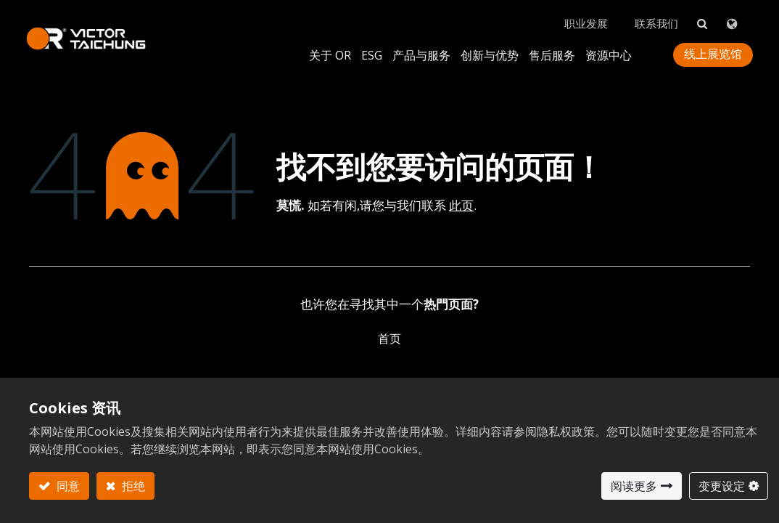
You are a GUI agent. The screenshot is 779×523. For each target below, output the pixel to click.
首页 (389, 328)
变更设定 (721, 486)
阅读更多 (634, 486)
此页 (461, 195)
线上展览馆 (710, 46)
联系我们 (652, 15)
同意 (67, 486)
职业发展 (579, 15)
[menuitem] (486, 47)
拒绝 (132, 486)
